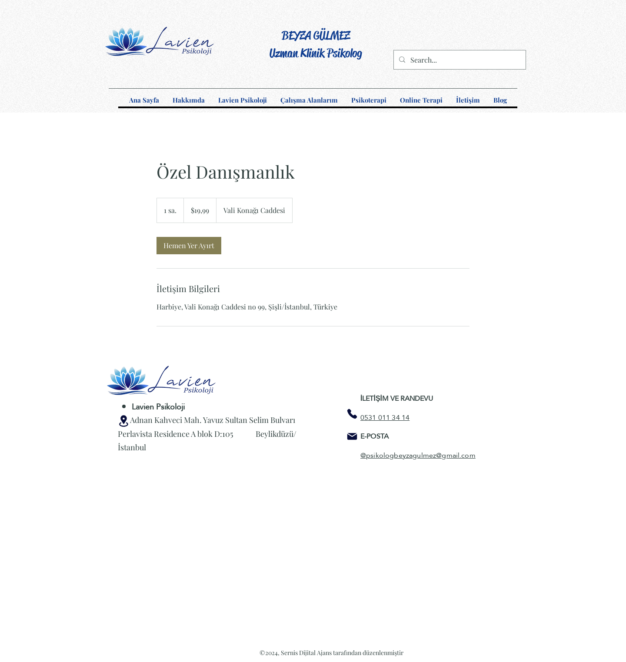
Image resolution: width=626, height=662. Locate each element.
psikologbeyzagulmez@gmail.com (421, 455)
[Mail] (352, 436)
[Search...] (458, 60)
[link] (188, 245)
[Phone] (352, 413)
